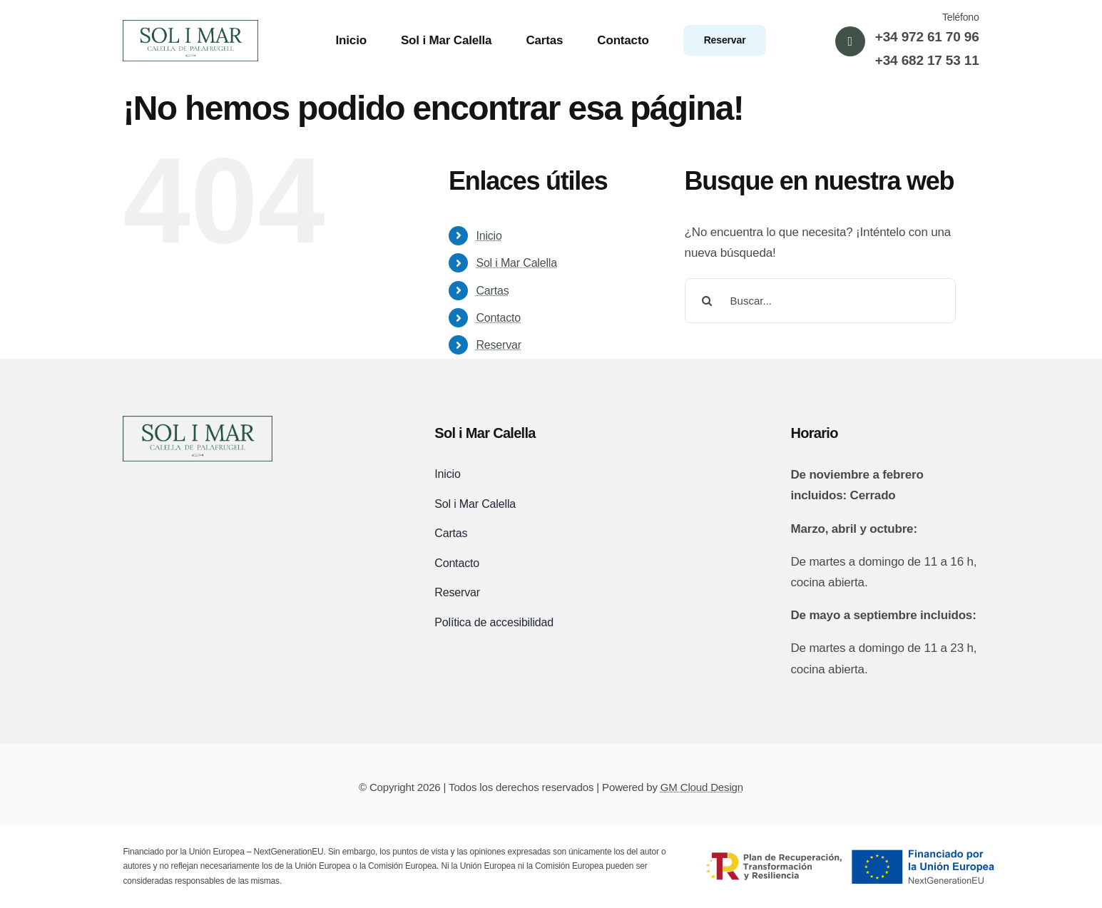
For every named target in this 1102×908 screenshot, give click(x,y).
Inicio (488, 236)
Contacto (498, 318)
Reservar (498, 345)
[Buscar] (707, 300)
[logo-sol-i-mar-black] (197, 422)
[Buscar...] (820, 300)
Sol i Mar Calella (516, 263)
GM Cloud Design (701, 787)
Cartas (492, 291)
